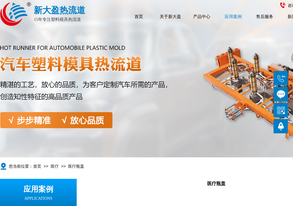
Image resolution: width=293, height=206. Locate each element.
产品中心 (201, 16)
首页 (138, 16)
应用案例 (233, 16)
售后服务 (264, 16)
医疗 (55, 166)
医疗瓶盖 (76, 166)
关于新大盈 (170, 16)
